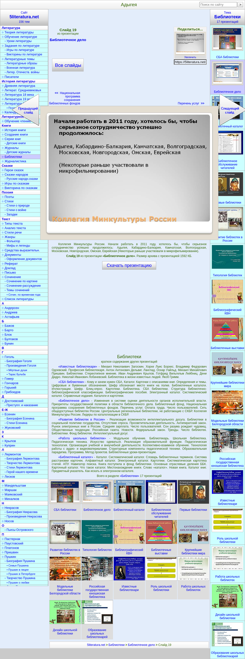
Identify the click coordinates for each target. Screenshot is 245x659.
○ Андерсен (10, 308)
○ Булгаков (10, 339)
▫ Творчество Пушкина (20, 578)
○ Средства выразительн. (21, 250)
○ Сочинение (11, 277)
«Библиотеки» (130, 476)
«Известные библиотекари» (77, 366)
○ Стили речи (12, 232)
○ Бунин (8, 343)
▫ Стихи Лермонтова (18, 467)
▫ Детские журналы (18, 152)
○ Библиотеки (12, 157)
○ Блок (7, 334)
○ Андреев (10, 312)
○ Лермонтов (11, 454)
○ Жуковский (11, 427)
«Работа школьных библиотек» (82, 438)
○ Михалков (10, 499)
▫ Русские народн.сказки (21, 179)
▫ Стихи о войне (15, 210)
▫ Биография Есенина (19, 418)
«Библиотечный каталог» (75, 457)
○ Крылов (9, 441)
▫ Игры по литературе (19, 50)
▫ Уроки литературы (18, 41)
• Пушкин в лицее (18, 569)
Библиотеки (117, 645)
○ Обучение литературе (19, 37)
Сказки (7, 165)
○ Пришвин (10, 552)
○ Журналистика (14, 161)
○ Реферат (10, 263)
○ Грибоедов (11, 392)
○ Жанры (8, 237)
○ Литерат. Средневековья (21, 90)
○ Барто (7, 330)
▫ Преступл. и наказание (21, 405)
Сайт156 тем (24, 17)
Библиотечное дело (141, 645)
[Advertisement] (129, 311)
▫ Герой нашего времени (21, 472)
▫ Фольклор (12, 241)
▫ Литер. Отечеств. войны (22, 72)
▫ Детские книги (15, 143)
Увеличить (190, 56)
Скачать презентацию (129, 265)
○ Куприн (8, 445)
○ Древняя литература (18, 86)
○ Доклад (9, 268)
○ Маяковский (12, 494)
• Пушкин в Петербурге (21, 573)
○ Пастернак (11, 539)
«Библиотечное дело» (74, 400)
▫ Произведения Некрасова (23, 516)
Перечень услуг (191, 103)
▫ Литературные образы (21, 63)
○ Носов (8, 521)
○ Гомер (8, 378)
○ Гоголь (8, 357)
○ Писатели (10, 77)
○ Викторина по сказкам (19, 188)
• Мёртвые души (17, 370)
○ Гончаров (10, 383)
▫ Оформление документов (23, 259)
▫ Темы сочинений (17, 290)
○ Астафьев (10, 317)
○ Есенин (8, 414)
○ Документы (11, 255)
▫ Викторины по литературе (23, 54)
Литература (11, 28)
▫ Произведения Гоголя (20, 365)
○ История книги (14, 130)
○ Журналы (10, 148)
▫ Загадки (11, 214)
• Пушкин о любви (18, 582)
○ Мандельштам (14, 485)
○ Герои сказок (13, 170)
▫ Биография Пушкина (20, 561)
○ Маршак (9, 490)
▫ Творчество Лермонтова (22, 463)
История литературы (18, 81)
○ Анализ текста (14, 228)
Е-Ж (5, 410)
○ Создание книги (15, 134)
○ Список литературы (18, 299)
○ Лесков (8, 476)
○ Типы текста (12, 223)
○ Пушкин (9, 557)
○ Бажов (8, 326)
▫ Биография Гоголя (18, 361)
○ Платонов (10, 548)
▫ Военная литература (20, 68)
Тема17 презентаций (227, 17)
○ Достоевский (12, 401)
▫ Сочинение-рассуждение (23, 285)
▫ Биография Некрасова (21, 512)
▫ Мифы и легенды (17, 245)
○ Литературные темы (18, 59)
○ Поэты (8, 197)
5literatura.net (96, 645)
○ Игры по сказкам (15, 183)
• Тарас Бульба (16, 374)
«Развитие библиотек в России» (81, 419)
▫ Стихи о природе (17, 205)
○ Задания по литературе (20, 45)
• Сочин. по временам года (23, 294)
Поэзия (7, 192)
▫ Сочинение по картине (21, 281)
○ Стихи (8, 201)
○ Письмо (9, 272)
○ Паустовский (12, 543)
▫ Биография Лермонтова (22, 458)
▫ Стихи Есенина (16, 423)
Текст (6, 219)
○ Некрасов (10, 508)
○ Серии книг (11, 139)
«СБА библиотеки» (71, 382)
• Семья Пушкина (18, 565)
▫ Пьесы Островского (19, 530)
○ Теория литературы (18, 32)
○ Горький (9, 387)
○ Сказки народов (15, 174)
